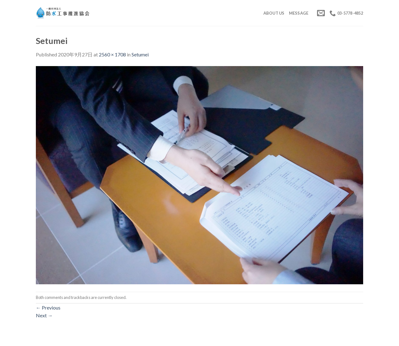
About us (274, 13)
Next (44, 315)
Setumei (140, 54)
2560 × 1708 (112, 54)
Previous (48, 307)
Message (299, 13)
